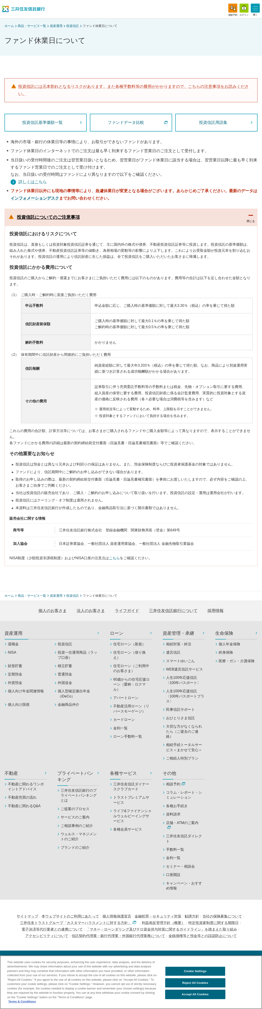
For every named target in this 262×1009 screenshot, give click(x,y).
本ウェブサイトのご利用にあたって (70, 916)
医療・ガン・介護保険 (237, 661)
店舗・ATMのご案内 (182, 825)
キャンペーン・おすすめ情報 (184, 885)
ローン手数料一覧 (127, 736)
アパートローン (125, 698)
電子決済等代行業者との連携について (52, 929)
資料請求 (173, 814)
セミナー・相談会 (180, 866)
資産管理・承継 (178, 633)
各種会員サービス (127, 829)
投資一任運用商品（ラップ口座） (77, 654)
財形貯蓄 (15, 666)
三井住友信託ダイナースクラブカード (131, 786)
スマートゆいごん (180, 661)
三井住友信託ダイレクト (184, 838)
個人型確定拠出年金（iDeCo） (74, 693)
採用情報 (215, 610)
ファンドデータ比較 (138, 122)
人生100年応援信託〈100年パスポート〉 (183, 680)
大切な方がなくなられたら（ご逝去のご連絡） (184, 731)
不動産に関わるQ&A (24, 806)
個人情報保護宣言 (116, 916)
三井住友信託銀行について (173, 610)
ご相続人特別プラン (182, 758)
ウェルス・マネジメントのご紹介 (79, 836)
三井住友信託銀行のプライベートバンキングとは (79, 795)
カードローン (124, 720)
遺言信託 (173, 652)
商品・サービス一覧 (32, 26)
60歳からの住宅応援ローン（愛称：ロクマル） (131, 684)
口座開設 (173, 875)
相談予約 (175, 784)
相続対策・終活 (178, 644)
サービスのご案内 (75, 817)
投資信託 (72, 26)
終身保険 (226, 652)
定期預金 (15, 674)
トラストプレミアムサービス (131, 799)
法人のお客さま (91, 610)
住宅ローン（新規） (129, 644)
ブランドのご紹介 (75, 847)
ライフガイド (127, 610)
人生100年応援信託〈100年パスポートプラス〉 (185, 696)
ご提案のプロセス (75, 809)
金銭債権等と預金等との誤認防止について (203, 936)
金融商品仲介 (68, 704)
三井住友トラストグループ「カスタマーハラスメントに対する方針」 (78, 923)
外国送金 (65, 683)
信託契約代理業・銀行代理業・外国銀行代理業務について (118, 936)
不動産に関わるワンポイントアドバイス (26, 786)
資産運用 (56, 26)
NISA (12, 652)
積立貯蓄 (65, 666)
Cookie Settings (195, 973)
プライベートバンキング (75, 776)
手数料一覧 (175, 849)
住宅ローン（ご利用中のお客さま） (131, 668)
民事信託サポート (180, 709)
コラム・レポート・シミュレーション (184, 795)
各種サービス (123, 773)
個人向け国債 (18, 704)
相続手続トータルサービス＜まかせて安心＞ (184, 747)
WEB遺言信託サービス (184, 669)
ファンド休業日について (100, 26)
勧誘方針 (192, 916)
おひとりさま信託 (180, 718)
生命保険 (224, 633)
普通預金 (65, 674)
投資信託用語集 (213, 122)
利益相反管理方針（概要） (163, 923)
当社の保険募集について (222, 916)
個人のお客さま (52, 610)
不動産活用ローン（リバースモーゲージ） (131, 708)
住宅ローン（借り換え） (129, 654)
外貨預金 (15, 683)
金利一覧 (120, 728)
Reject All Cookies (195, 984)
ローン (116, 633)
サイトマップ (27, 916)
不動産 (11, 773)
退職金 (13, 644)
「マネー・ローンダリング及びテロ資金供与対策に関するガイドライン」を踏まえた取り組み (161, 929)
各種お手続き (177, 806)
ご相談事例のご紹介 (77, 826)
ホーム (9, 26)
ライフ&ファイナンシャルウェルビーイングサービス (132, 816)
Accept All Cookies (195, 996)
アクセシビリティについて (46, 936)
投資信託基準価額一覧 (42, 122)
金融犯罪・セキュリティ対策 (158, 916)
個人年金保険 (229, 644)
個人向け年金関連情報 (26, 691)
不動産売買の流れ (22, 797)
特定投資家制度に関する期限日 (213, 923)
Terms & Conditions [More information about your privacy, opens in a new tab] (22, 1003)
